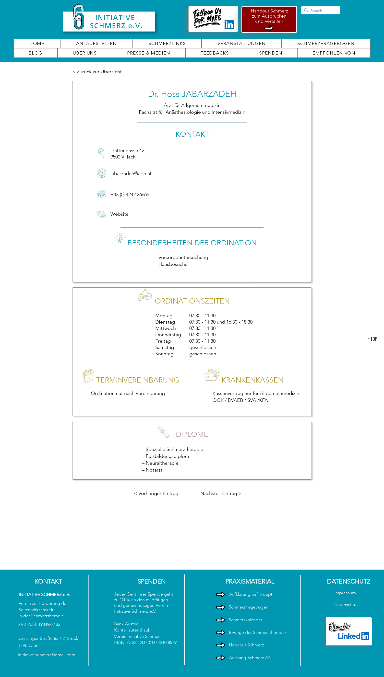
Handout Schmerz (269, 11)
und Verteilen (269, 21)
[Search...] (320, 10)
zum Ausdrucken (269, 16)
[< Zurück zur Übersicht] (97, 72)
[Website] (127, 214)
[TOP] (372, 338)
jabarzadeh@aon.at (131, 173)
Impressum (345, 593)
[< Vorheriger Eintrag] (156, 493)
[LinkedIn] (229, 24)
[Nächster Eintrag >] (220, 493)
